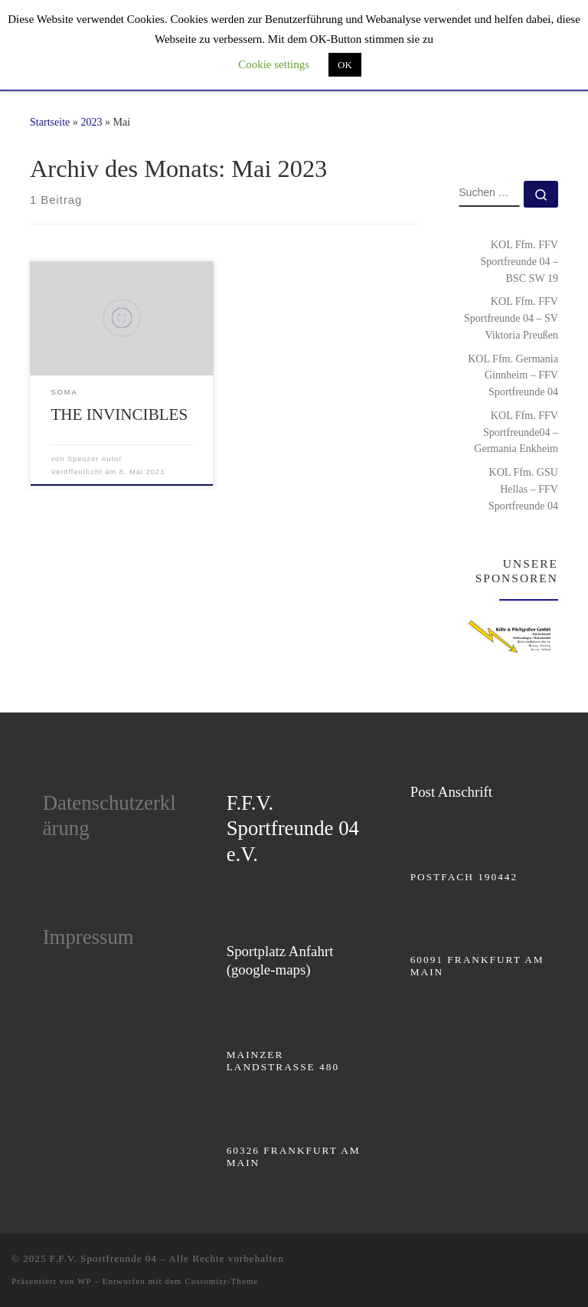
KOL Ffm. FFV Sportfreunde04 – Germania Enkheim (516, 432)
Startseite (50, 122)
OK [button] (345, 64)
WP (84, 1281)
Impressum (88, 936)
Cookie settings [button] (273, 64)
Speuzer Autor (94, 459)
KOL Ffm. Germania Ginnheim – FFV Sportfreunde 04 (513, 375)
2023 (91, 122)
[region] (508, 636)
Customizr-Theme (221, 1281)
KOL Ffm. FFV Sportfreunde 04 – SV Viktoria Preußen (511, 318)
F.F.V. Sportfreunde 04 (103, 1258)
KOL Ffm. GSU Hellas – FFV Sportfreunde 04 (523, 489)
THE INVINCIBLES (119, 414)
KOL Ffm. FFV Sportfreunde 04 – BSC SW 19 (519, 261)
